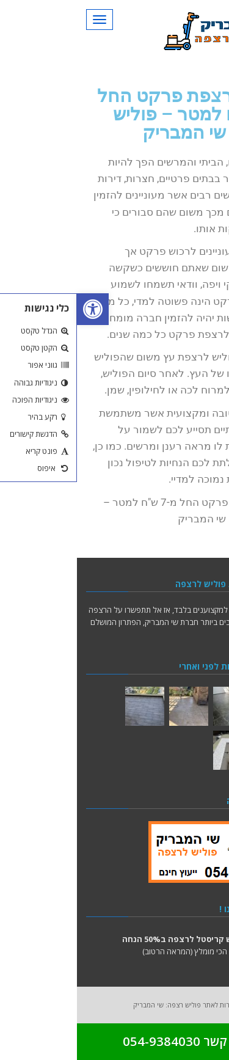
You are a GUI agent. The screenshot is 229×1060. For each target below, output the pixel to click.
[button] (16, 309)
